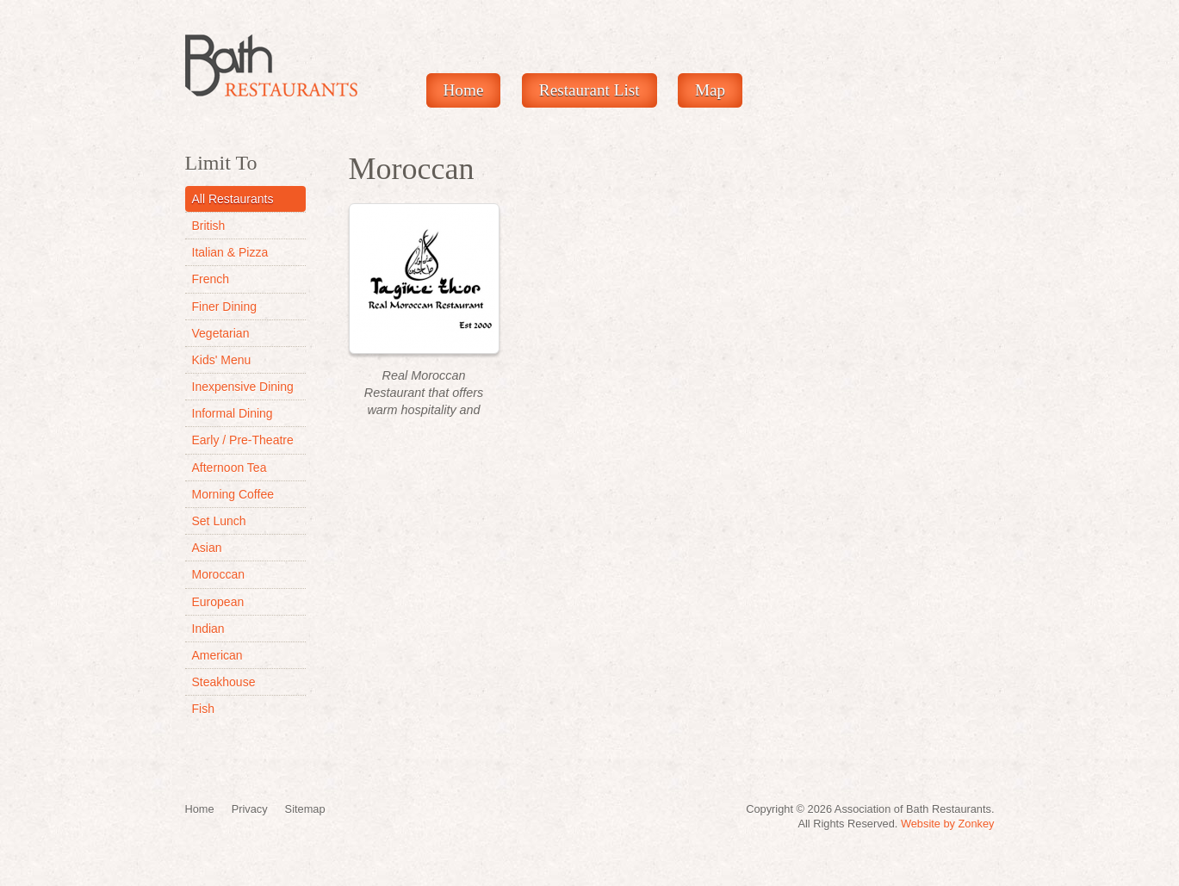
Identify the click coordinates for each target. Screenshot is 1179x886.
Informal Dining (232, 413)
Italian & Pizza (230, 252)
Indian (208, 628)
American (217, 655)
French (211, 279)
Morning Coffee (233, 494)
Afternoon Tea (229, 467)
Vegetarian (221, 333)
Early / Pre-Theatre (243, 440)
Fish (203, 709)
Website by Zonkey (948, 823)
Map (710, 90)
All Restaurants (233, 199)
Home (464, 90)
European (218, 602)
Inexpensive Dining (243, 386)
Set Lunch (219, 521)
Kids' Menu (221, 360)
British (209, 225)
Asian (207, 548)
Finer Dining (224, 306)
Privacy (250, 808)
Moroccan (218, 574)
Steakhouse (224, 682)
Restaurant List (589, 90)
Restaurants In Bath (271, 65)
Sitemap (305, 808)
